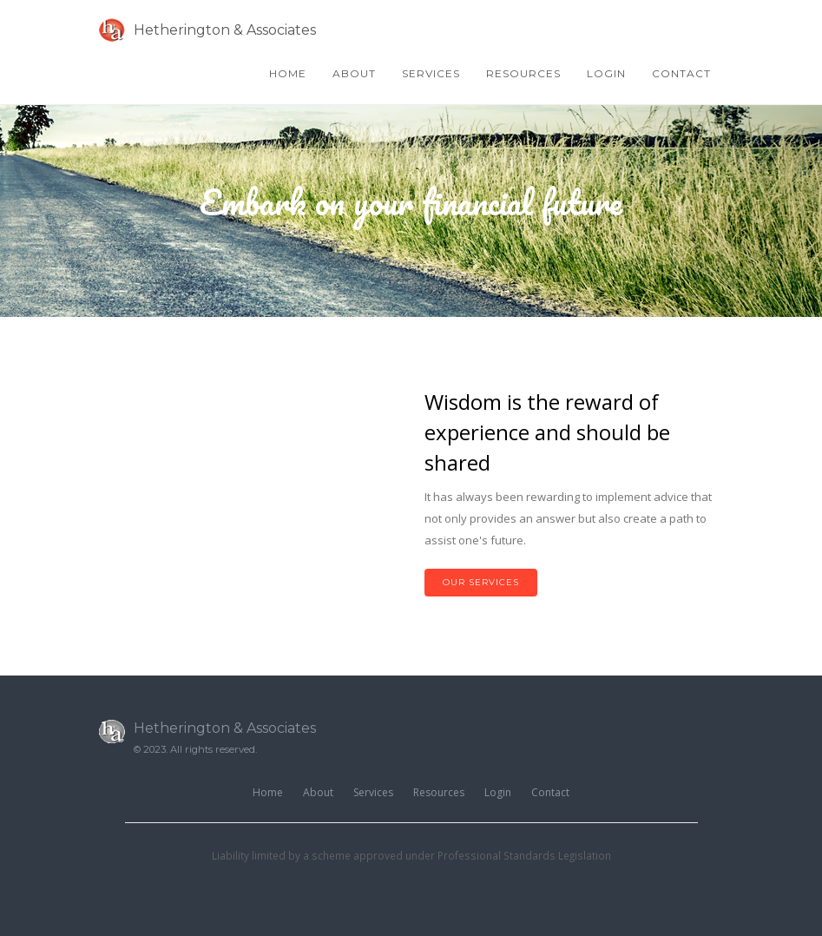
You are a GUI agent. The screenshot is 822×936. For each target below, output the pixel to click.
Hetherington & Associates (207, 30)
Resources (523, 73)
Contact (681, 73)
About (354, 73)
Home (287, 73)
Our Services (481, 582)
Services (431, 73)
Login (606, 73)
